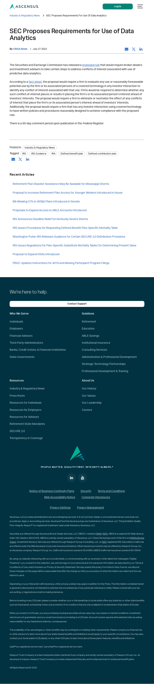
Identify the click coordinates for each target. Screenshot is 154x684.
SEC (104, 542)
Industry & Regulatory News (25, 15)
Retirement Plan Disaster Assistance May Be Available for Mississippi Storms (61, 184)
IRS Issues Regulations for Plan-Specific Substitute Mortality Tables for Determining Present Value (74, 245)
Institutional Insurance (96, 343)
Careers (87, 410)
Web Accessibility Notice (59, 497)
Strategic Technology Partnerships (104, 364)
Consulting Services (94, 349)
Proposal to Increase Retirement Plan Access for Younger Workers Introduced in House (68, 192)
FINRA (98, 534)
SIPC (105, 534)
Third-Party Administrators (26, 343)
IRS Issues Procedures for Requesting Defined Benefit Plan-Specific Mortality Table (65, 228)
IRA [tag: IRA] (53, 153)
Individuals (16, 321)
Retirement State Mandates (27, 424)
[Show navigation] (140, 6)
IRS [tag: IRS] (24, 153)
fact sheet (35, 81)
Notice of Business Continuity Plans (51, 491)
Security (86, 491)
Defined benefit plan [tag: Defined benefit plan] (72, 153)
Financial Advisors (21, 336)
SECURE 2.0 (17, 431)
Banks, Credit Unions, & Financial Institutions (38, 349)
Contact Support (77, 304)
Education (88, 328)
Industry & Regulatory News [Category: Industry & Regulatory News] (40, 147)
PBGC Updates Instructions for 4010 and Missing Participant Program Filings (61, 263)
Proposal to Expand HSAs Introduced (36, 254)
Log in (118, 6)
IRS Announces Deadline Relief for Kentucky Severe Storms (50, 219)
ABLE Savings (90, 336)
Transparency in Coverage (26, 438)
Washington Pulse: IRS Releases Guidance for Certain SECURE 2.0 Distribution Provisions (69, 236)
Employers (16, 328)
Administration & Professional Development (109, 357)
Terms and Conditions (111, 491)
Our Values (89, 395)
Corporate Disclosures (96, 497)
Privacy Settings (60, 507)
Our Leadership (91, 402)
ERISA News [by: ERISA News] (20, 49)
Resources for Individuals (26, 402)
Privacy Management (90, 507)
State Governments (22, 357)
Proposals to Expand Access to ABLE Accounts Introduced (50, 210)
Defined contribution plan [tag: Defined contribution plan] (102, 153)
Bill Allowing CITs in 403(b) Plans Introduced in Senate (46, 201)
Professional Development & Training (105, 371)
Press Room (17, 395)
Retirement (89, 321)
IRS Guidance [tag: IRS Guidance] (38, 153)
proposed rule (91, 65)
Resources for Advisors (24, 417)
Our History (89, 388)
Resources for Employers (25, 410)
